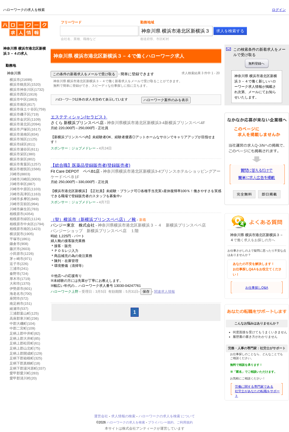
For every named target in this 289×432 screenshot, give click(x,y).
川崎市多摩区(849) (24, 199)
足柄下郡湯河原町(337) (28, 368)
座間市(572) (19, 298)
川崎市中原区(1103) (25, 189)
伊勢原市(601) (21, 289)
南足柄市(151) (21, 304)
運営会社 (101, 416)
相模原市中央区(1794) (27, 224)
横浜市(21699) (21, 80)
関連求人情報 (164, 292)
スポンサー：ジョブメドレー (73, 148)
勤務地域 (147, 22)
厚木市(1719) (20, 279)
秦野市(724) (19, 274)
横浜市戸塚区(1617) (25, 129)
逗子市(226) (19, 264)
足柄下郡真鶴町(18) (25, 363)
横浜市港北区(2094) (25, 124)
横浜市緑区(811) (22, 144)
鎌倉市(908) (19, 244)
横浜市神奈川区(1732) (27, 90)
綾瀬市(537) (19, 309)
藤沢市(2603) (20, 249)
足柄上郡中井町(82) (25, 333)
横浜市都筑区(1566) (25, 169)
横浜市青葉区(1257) (25, 164)
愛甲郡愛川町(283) (24, 373)
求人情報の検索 (123, 416)
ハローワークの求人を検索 (24, 31)
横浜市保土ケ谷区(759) (28, 109)
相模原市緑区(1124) (25, 219)
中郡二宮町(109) (22, 328)
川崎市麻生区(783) (24, 209)
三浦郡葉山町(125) (24, 313)
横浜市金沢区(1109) (25, 119)
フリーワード (71, 22)
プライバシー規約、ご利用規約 (170, 422)
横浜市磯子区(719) (24, 114)
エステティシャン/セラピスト (79, 117)
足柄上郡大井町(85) (25, 338)
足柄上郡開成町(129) (26, 353)
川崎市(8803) (20, 174)
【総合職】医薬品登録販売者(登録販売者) (90, 165)
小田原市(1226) (22, 254)
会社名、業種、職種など (78, 39)
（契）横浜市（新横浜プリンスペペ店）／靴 (93, 219)
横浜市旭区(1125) (23, 139)
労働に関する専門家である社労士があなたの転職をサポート (257, 391)
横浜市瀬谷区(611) (24, 149)
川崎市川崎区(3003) (25, 179)
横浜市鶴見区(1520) (25, 84)
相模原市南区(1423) (25, 229)
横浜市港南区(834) (24, 134)
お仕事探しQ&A (256, 288)
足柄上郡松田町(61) (25, 343)
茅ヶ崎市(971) (21, 259)
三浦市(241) (19, 269)
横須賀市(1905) (22, 234)
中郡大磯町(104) (22, 324)
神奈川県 (14, 73)
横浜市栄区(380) (22, 154)
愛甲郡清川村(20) (23, 378)
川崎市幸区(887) (22, 184)
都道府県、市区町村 (154, 39)
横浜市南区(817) (22, 104)
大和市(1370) (20, 284)
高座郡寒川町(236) (24, 318)
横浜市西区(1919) (23, 94)
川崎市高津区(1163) (25, 194)
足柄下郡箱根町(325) (26, 358)
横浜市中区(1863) (23, 99)
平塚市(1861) (20, 239)
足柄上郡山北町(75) (25, 348)
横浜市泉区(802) (22, 159)
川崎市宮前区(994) (24, 204)
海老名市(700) (21, 294)
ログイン (279, 10)
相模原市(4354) (22, 214)
